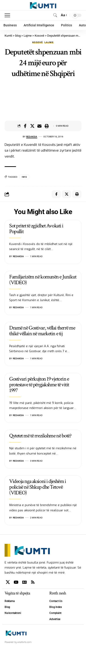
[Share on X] (32, 126)
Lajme (49, 42)
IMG (24, 177)
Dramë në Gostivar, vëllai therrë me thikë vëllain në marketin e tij (42, 330)
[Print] (46, 126)
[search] (55, 15)
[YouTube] (16, 582)
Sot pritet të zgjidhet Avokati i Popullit (36, 228)
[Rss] (33, 582)
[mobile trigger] (8, 15)
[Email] (39, 126)
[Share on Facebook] (25, 126)
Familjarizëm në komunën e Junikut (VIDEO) (42, 279)
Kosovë (37, 42)
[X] (8, 582)
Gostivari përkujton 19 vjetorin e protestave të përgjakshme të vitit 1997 (39, 384)
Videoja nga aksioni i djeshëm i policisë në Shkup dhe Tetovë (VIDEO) (37, 487)
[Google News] (24, 582)
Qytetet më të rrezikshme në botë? (40, 435)
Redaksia (31, 136)
